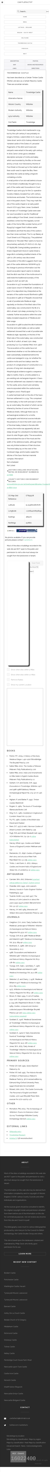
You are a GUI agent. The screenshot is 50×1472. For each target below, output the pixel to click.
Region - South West (25, 32)
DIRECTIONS (35, 68)
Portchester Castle (11, 1280)
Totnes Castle (9, 1347)
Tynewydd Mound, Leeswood (15, 1293)
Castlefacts (28, 540)
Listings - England (25, 27)
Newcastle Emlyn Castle (13, 1394)
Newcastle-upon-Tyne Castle (15, 1367)
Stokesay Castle (10, 1340)
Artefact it (13, 1138)
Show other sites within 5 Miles (22, 670)
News (23, 1446)
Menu (25, 22)
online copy (32, 860)
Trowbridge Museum (17, 1135)
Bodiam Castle (9, 1273)
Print (31, 571)
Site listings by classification (17, 1439)
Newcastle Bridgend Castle (14, 1400)
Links (9, 1449)
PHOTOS (35, 61)
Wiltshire (25, 38)
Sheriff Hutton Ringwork (13, 1387)
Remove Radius (17, 680)
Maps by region (35, 1439)
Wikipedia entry (15, 1132)
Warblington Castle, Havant (14, 1286)
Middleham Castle (11, 1327)
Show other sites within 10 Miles (23, 675)
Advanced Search (13, 1446)
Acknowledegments (34, 1446)
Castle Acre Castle (11, 1373)
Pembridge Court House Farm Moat (18, 1360)
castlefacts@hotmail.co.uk (20, 1418)
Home (25, 16)
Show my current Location (21, 685)
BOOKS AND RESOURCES (35, 64)
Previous (25, 48)
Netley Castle (9, 1353)
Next (25, 53)
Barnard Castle (9, 1306)
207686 (10, 475)
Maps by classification (15, 1443)
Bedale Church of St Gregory (15, 1320)
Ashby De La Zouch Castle (14, 1313)
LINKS (14, 68)
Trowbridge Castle (25, 43)
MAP (14, 64)
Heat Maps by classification (35, 1443)
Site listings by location (15, 1436)
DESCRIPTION (14, 61)
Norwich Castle (10, 1380)
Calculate (33, 567)
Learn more (25, 1254)
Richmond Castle (10, 1333)
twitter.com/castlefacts (19, 1425)
